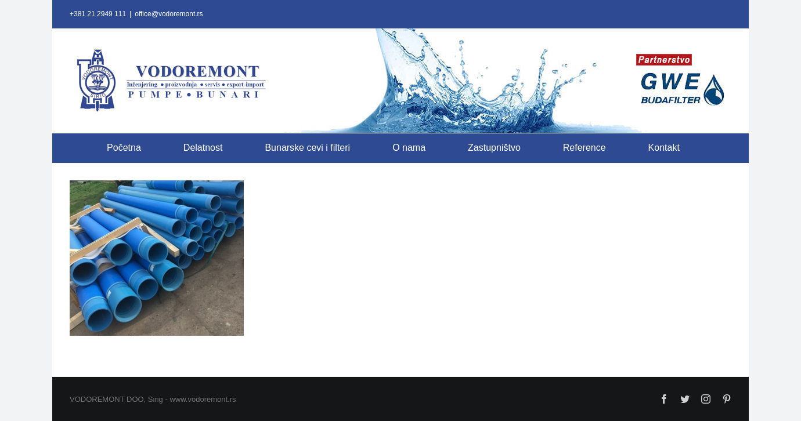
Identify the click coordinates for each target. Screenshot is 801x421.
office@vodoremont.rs (169, 14)
